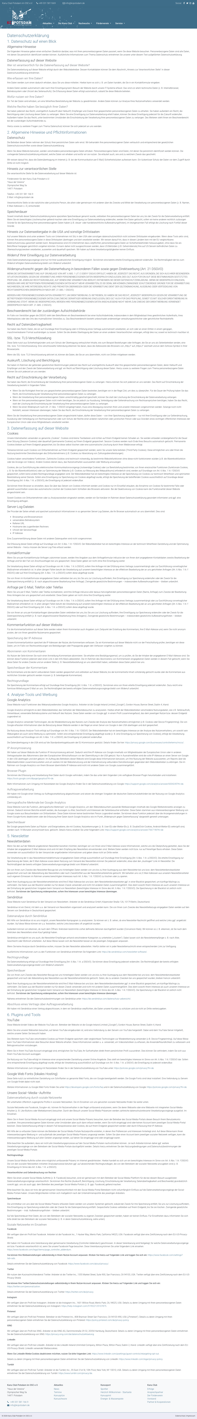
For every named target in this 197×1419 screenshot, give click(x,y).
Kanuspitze (59, 1395)
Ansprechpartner (155, 1392)
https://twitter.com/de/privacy (79, 1292)
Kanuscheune (60, 1398)
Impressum (190, 1416)
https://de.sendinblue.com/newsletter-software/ (124, 952)
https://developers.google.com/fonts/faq (84, 1087)
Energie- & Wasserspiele (112, 1398)
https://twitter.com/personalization (23, 1286)
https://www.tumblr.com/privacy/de (75, 1373)
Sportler (104, 1389)
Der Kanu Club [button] (65, 23)
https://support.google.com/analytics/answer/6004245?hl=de (154, 784)
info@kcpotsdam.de (74, 3)
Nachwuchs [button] (84, 23)
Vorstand (151, 1398)
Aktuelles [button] (47, 23)
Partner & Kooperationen (159, 1402)
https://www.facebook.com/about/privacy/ (88, 1263)
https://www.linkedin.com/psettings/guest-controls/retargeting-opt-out (125, 1353)
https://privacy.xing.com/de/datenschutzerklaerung (69, 1334)
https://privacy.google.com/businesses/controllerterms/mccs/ (154, 742)
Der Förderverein (155, 1395)
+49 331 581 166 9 (17, 1402)
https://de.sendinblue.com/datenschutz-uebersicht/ (106, 998)
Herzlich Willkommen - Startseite (116, 1392)
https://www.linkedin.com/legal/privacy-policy (140, 1359)
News (56, 1389)
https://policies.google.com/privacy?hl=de (134, 1068)
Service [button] (119, 23)
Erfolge (150, 1389)
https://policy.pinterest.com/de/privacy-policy (107, 1320)
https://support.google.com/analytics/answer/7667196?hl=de (134, 830)
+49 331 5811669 (46, 3)
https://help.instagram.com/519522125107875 (83, 1306)
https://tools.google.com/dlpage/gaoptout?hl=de (30, 778)
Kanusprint (106, 1395)
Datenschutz (180, 1416)
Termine (58, 1392)
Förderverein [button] (102, 23)
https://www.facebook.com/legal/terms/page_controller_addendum (39, 1249)
